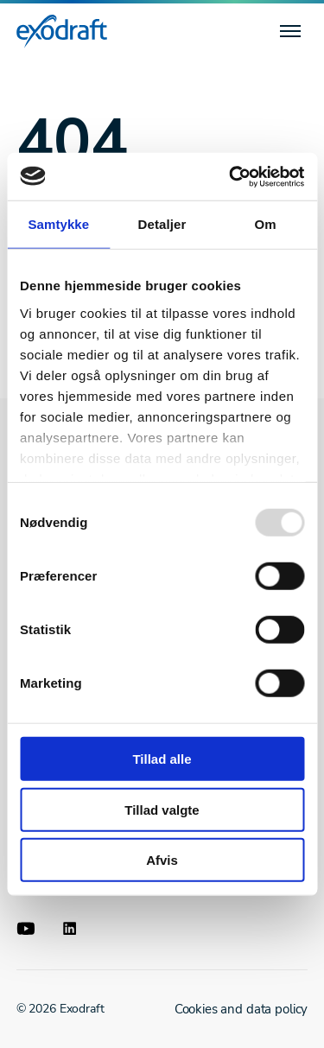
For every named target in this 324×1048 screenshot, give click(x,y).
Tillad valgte (161, 809)
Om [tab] (265, 224)
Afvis (162, 860)
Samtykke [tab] (58, 224)
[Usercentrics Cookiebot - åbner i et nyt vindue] (230, 176)
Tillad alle (161, 759)
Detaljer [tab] (162, 224)
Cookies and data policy (241, 1009)
